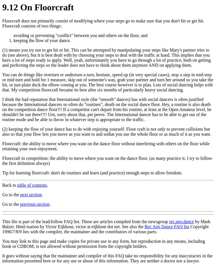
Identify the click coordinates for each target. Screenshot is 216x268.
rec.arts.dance (181, 221)
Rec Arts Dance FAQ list (167, 226)
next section (31, 194)
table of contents (32, 185)
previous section (35, 204)
